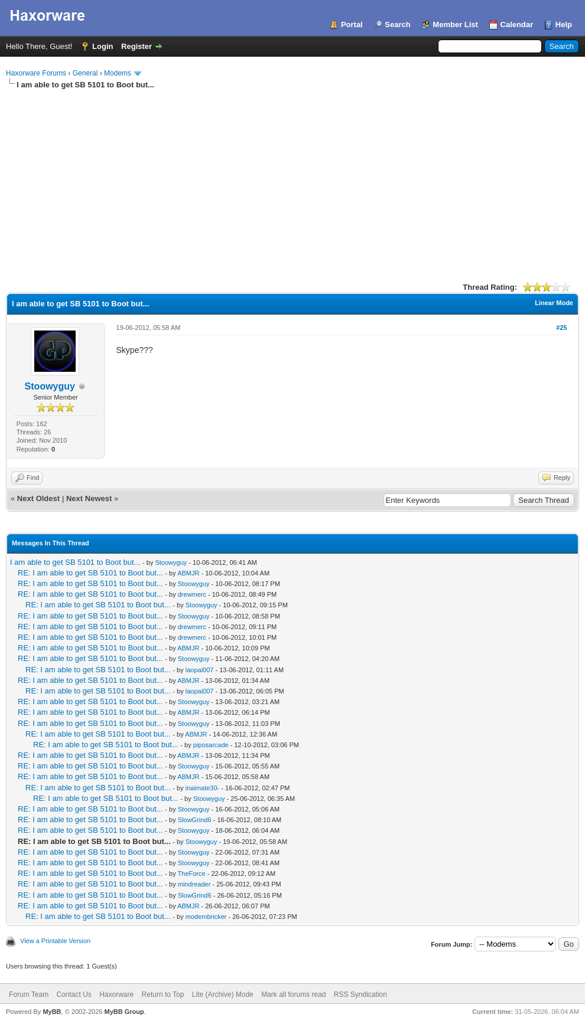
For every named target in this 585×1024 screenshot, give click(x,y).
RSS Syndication (360, 994)
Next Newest (89, 498)
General (85, 73)
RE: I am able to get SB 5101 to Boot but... (90, 572)
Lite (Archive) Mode (223, 994)
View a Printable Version (55, 940)
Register (136, 46)
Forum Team (28, 994)
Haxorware (116, 994)
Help (563, 24)
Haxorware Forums (36, 73)
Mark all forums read (293, 994)
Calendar (517, 24)
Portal (352, 24)
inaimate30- (202, 787)
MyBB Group (124, 1011)
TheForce (192, 873)
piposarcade (211, 744)
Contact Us (73, 994)
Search (397, 24)
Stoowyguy (50, 386)
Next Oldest (38, 498)
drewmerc (192, 594)
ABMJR (188, 573)
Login (102, 46)
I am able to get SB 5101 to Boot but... (75, 562)
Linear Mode (554, 302)
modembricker (206, 916)
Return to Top (163, 994)
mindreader (194, 884)
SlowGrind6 (195, 819)
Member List (455, 24)
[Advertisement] (292, 178)
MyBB (52, 1011)
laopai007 (200, 669)
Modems (117, 73)
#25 (561, 327)
